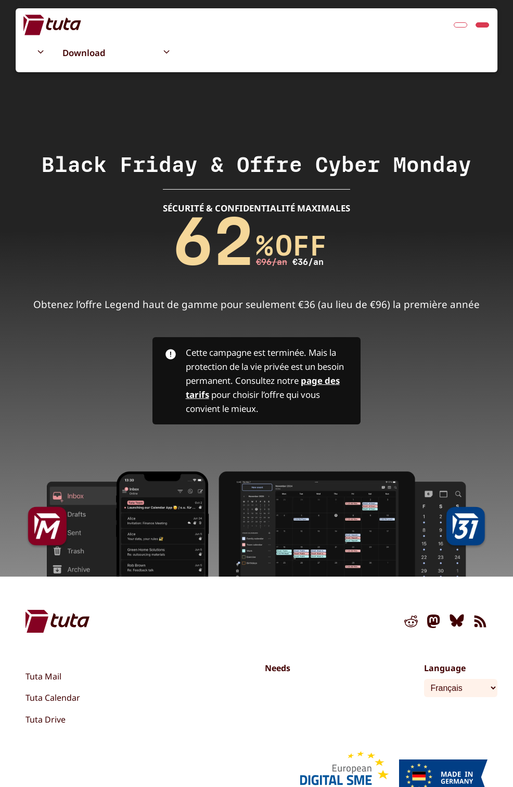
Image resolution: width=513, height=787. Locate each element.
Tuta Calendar (52, 697)
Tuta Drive (45, 719)
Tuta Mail (43, 676)
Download (84, 53)
